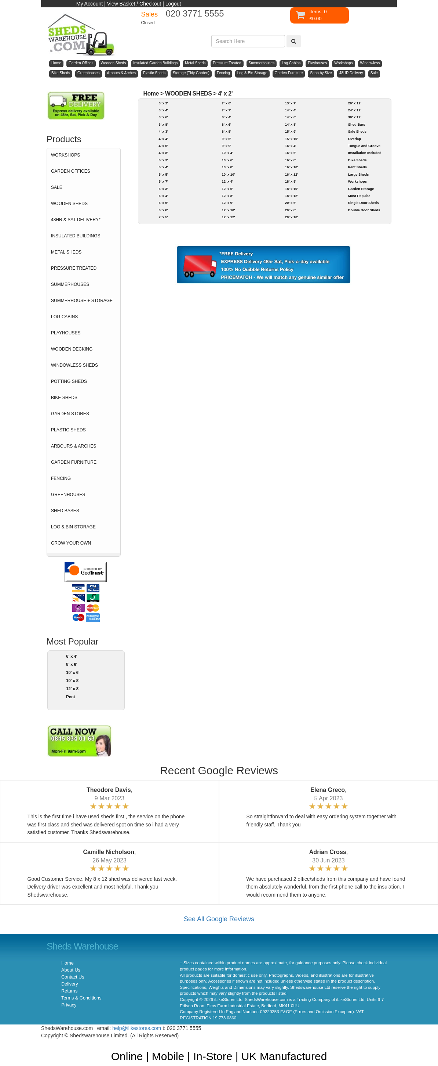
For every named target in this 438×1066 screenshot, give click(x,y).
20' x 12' (354, 103)
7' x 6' (226, 103)
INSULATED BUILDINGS (75, 235)
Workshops (357, 181)
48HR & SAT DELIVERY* (76, 219)
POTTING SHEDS (69, 381)
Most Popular (359, 196)
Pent (70, 696)
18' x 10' (291, 189)
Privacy (68, 1005)
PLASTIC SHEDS (68, 429)
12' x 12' (228, 217)
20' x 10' (291, 217)
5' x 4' (163, 167)
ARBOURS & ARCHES (73, 446)
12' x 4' (227, 181)
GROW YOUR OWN (71, 543)
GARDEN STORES (70, 413)
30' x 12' (354, 117)
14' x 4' (290, 110)
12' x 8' (73, 688)
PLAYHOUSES (65, 332)
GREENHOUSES (68, 494)
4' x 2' (225, 93)
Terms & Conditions (81, 998)
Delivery (69, 984)
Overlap (354, 139)
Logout (173, 4)
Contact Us (72, 977)
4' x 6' (163, 146)
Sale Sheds (357, 131)
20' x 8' (290, 210)
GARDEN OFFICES (70, 171)
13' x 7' (290, 103)
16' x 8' (290, 160)
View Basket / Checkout (134, 4)
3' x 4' (163, 110)
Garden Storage (361, 189)
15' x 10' (291, 139)
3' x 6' (163, 117)
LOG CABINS (64, 316)
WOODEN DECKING (71, 349)
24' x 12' (354, 110)
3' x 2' (163, 103)
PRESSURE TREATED (73, 268)
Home (151, 93)
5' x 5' (163, 174)
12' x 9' (227, 203)
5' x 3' (163, 160)
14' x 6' (290, 117)
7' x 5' (163, 217)
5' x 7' (163, 181)
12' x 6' (227, 189)
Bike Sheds (357, 160)
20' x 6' (290, 203)
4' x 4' (163, 139)
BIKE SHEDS (64, 397)
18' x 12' (291, 196)
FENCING (61, 478)
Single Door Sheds (363, 203)
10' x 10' (228, 174)
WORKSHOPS (65, 155)
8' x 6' (71, 664)
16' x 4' (290, 146)
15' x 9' (290, 131)
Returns (69, 991)
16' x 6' (290, 153)
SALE (56, 187)
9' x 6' (226, 139)
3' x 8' (163, 124)
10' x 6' (73, 672)
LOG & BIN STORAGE (73, 527)
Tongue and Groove (364, 146)
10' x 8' (73, 680)
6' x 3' (163, 189)
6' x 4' (71, 656)
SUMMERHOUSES (70, 284)
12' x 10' (228, 210)
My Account (89, 4)
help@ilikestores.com (136, 1028)
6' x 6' (163, 203)
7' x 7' (226, 110)
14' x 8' (290, 124)
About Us (70, 970)
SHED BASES (65, 510)
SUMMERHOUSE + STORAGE (82, 300)
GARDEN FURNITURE (73, 462)
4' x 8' (163, 153)
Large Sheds (358, 174)
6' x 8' (163, 210)
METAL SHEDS (66, 252)
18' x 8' (290, 181)
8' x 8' (226, 131)
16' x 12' (291, 174)
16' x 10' (291, 167)
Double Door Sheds (364, 210)
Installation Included (365, 153)
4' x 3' (163, 131)
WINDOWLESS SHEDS (74, 365)
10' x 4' (227, 153)
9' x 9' (226, 146)
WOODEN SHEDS (69, 203)
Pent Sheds (357, 167)
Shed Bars (356, 124)
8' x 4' (226, 117)
